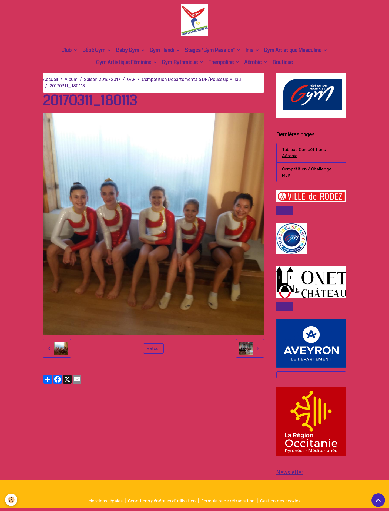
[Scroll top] (378, 500)
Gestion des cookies (281, 503)
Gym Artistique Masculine (293, 51)
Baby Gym (128, 51)
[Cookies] (11, 500)
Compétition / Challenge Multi (307, 173)
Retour (153, 349)
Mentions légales (105, 503)
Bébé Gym (94, 51)
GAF (131, 80)
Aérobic (253, 63)
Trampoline (221, 63)
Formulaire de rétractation (228, 503)
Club (67, 51)
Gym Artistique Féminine (124, 63)
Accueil (50, 80)
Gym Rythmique (180, 63)
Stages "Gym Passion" (210, 51)
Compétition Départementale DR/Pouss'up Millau (191, 80)
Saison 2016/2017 (102, 80)
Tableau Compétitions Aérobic (304, 154)
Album (71, 80)
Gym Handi (162, 51)
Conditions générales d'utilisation (162, 503)
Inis (249, 51)
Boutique (282, 63)
